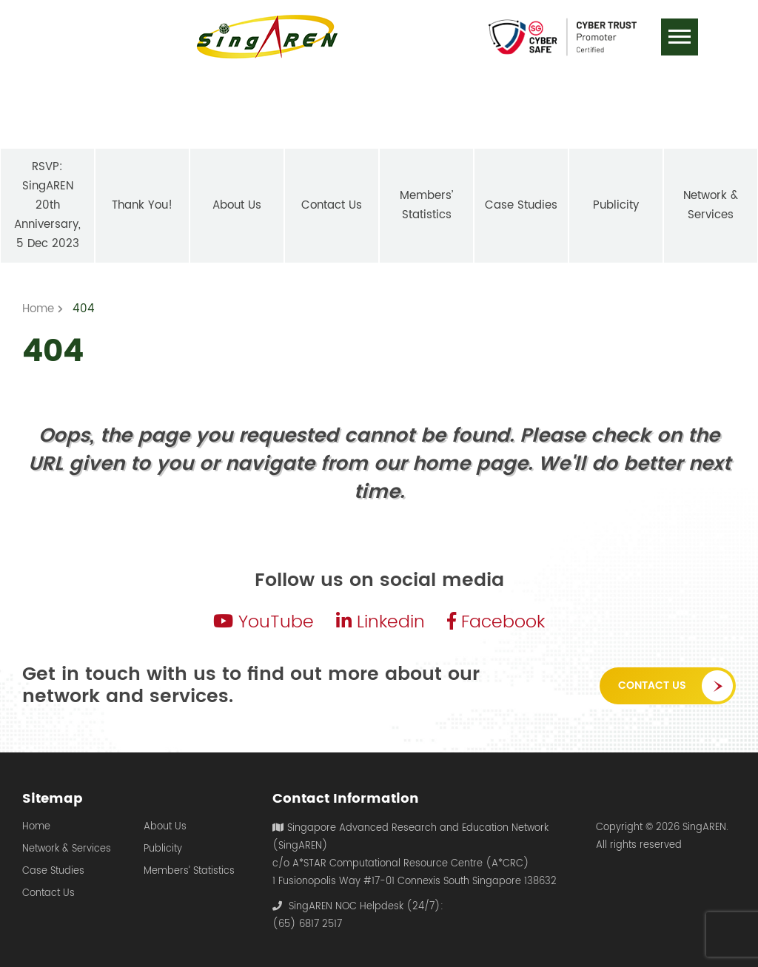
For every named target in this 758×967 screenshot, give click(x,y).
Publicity (163, 849)
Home (36, 827)
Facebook (496, 622)
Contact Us (652, 685)
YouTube (263, 622)
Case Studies (53, 871)
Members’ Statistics (189, 871)
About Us (165, 827)
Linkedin (380, 622)
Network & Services (66, 849)
